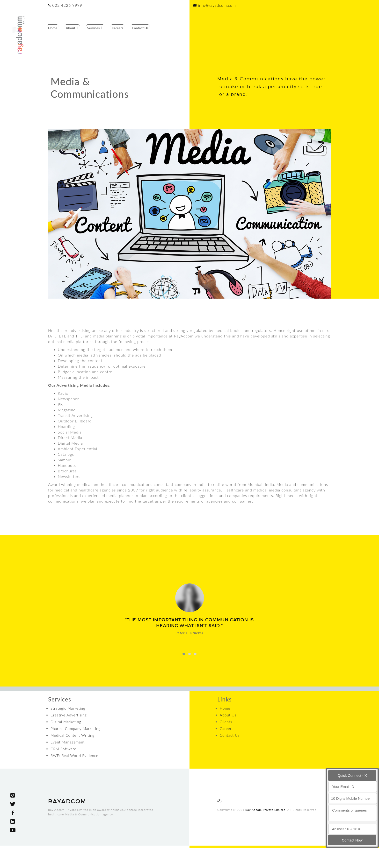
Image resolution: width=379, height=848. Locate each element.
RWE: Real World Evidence (74, 755)
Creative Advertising (69, 715)
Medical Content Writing (73, 735)
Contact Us (140, 28)
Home (52, 28)
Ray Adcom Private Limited (265, 810)
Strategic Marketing (68, 708)
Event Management (68, 742)
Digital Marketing (66, 722)
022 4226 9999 (65, 5)
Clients (226, 722)
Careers (117, 28)
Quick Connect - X (352, 775)
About (72, 28)
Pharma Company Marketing (76, 728)
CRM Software (63, 749)
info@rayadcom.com (214, 5)
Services (95, 28)
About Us (228, 715)
